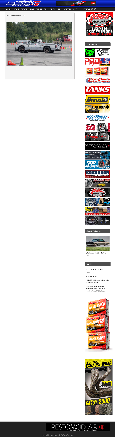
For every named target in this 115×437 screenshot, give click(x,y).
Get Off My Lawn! (91, 273)
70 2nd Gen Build (91, 276)
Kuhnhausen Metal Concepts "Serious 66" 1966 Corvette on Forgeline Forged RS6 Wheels (95, 288)
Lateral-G (57, 435)
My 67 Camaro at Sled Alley (94, 269)
